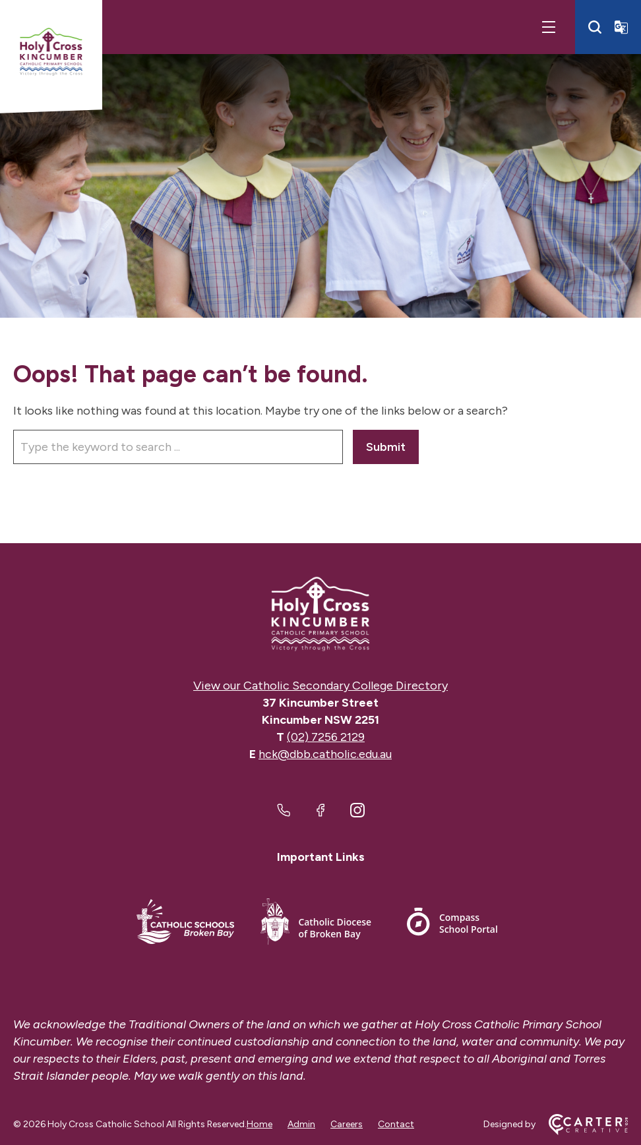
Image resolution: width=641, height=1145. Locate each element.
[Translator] (621, 27)
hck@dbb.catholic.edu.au (325, 754)
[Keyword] (178, 447)
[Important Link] (185, 924)
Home (259, 1124)
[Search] (595, 27)
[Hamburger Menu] (548, 27)
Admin (301, 1124)
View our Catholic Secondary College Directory (320, 685)
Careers (346, 1124)
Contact (396, 1124)
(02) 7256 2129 (326, 737)
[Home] (320, 614)
